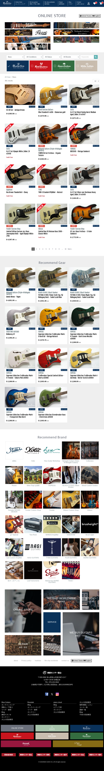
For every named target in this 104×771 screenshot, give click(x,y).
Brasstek (31, 702)
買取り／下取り (7, 707)
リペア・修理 (6, 710)
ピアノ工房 (58, 707)
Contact (80, 2)
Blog (70, 2)
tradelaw (38, 660)
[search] (96, 57)
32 (65, 249)
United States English (90, 16)
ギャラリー (6, 717)
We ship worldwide (49, 2)
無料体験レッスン (86, 705)
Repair (61, 2)
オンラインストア (8, 705)
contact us (65, 660)
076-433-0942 (54, 682)
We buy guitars (35, 2)
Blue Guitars (6, 702)
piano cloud (58, 702)
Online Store (20, 2)
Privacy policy (26, 660)
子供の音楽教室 (85, 714)
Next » (70, 249)
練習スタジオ (6, 714)
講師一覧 (83, 710)
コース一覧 (84, 707)
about (16, 660)
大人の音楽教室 (7, 719)
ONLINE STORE (52, 15)
